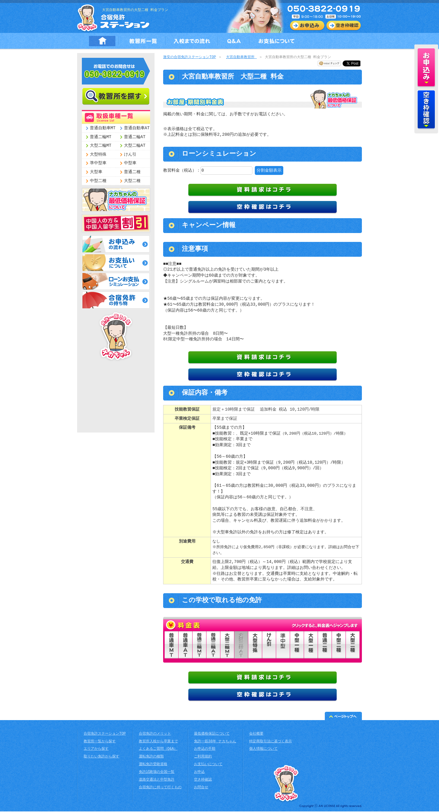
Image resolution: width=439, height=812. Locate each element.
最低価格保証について (212, 734)
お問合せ (201, 788)
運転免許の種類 (151, 757)
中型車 (130, 163)
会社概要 (256, 734)
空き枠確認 (203, 780)
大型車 (96, 172)
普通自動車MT (103, 128)
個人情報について (263, 749)
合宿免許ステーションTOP (105, 734)
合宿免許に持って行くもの (160, 788)
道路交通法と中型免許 (156, 780)
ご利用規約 (203, 757)
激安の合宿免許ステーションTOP (189, 57)
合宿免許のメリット (155, 734)
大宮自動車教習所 (241, 57)
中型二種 (98, 181)
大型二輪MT (101, 146)
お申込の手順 (204, 749)
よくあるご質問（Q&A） (158, 749)
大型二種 (132, 181)
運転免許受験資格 (153, 765)
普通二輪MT (101, 137)
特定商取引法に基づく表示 (270, 742)
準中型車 (98, 163)
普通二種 (132, 172)
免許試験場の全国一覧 (156, 772)
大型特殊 (98, 154)
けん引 (130, 154)
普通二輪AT (135, 137)
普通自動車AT (137, 128)
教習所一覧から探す (100, 742)
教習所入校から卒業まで (158, 742)
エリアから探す (96, 749)
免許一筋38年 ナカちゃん (215, 742)
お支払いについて (208, 765)
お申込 (199, 772)
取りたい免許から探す (101, 757)
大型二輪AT (135, 146)
